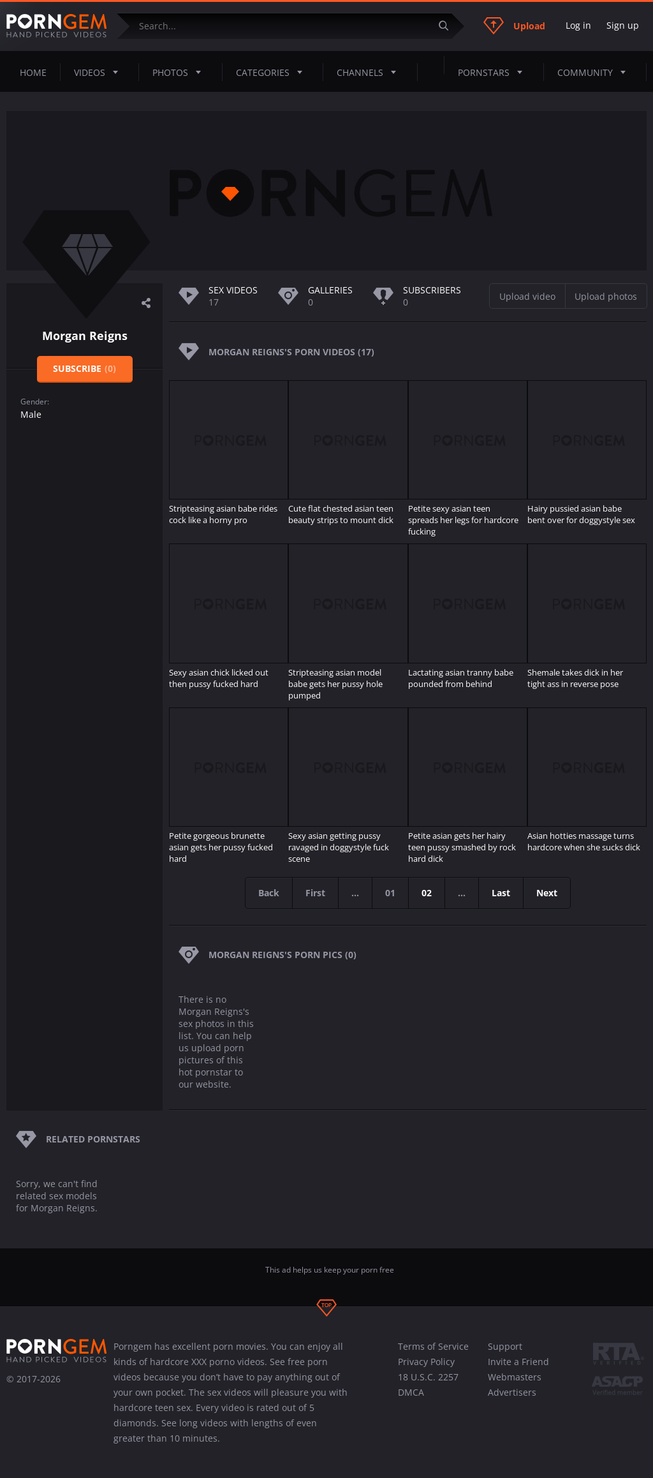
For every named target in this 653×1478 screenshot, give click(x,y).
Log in (578, 25)
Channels (370, 72)
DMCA (411, 1392)
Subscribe (84, 368)
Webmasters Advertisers (514, 1384)
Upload (514, 25)
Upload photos (606, 296)
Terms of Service (433, 1346)
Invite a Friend (518, 1362)
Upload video (527, 296)
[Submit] (448, 26)
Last (501, 893)
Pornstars (494, 72)
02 (427, 893)
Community (595, 72)
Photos (180, 72)
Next (546, 893)
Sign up (622, 25)
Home (33, 72)
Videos (100, 72)
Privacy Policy (426, 1362)
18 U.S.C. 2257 (428, 1377)
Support (505, 1346)
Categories (273, 72)
